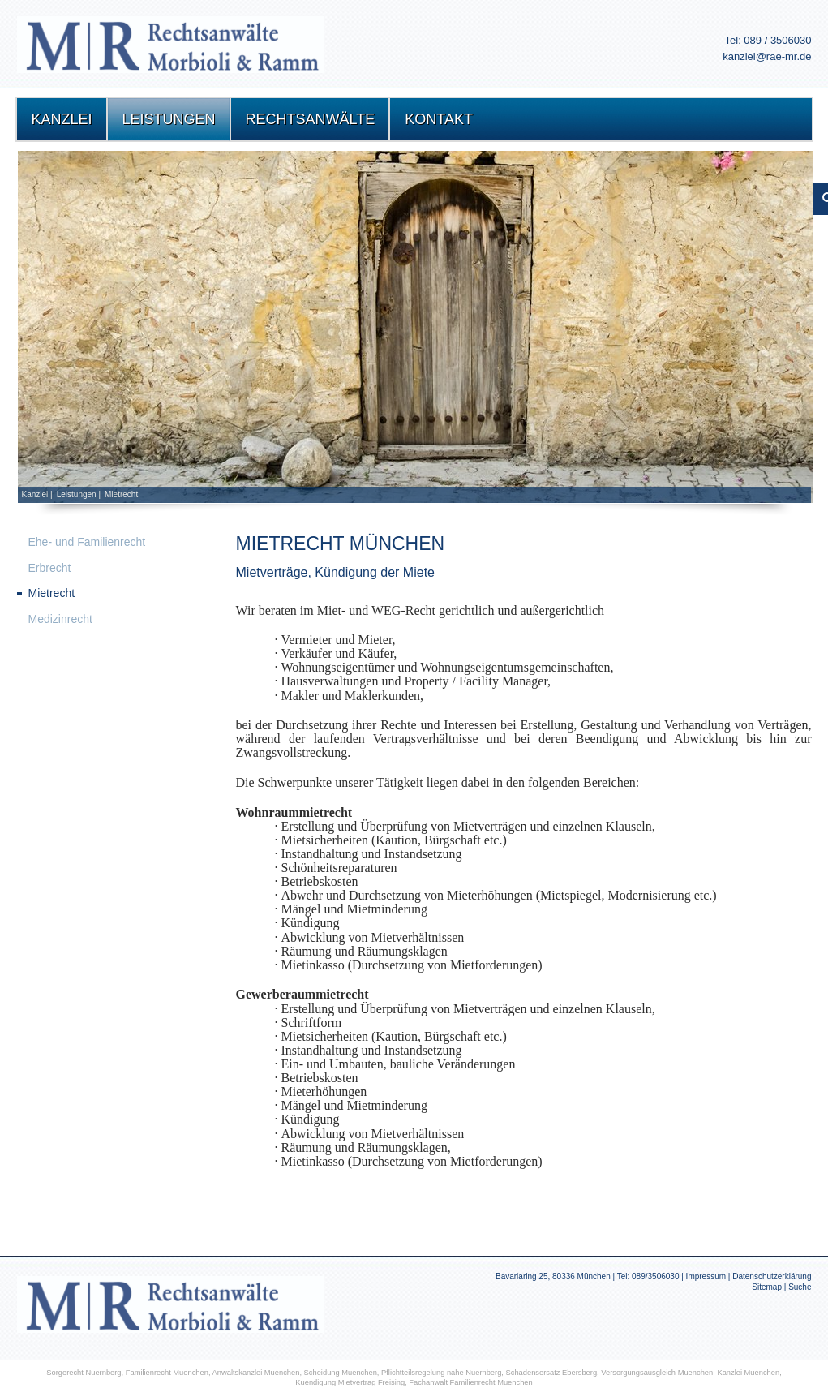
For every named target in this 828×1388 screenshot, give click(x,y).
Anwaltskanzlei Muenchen (256, 1373)
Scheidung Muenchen (340, 1373)
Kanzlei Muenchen (748, 1373)
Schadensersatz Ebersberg (552, 1373)
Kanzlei (35, 494)
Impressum (706, 1276)
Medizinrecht (60, 618)
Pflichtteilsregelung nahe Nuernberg (441, 1373)
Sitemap (767, 1287)
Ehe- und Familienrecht (87, 541)
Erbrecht (49, 567)
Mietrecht (121, 494)
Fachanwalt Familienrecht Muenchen (470, 1382)
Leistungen (77, 494)
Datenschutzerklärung (771, 1276)
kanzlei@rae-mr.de (767, 56)
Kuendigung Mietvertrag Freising (350, 1382)
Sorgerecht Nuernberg (83, 1373)
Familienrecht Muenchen (167, 1373)
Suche (799, 1287)
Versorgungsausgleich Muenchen (657, 1373)
